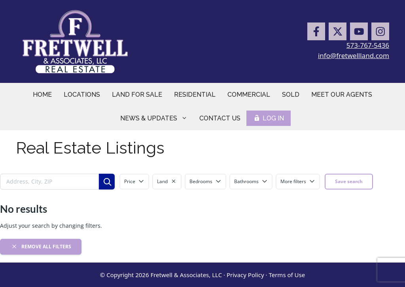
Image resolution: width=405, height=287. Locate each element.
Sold (290, 94)
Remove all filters (41, 246)
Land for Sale (137, 94)
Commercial (248, 94)
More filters (297, 181)
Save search (349, 181)
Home (42, 94)
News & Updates (156, 118)
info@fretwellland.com (353, 55)
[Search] (107, 181)
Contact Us (219, 118)
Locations (82, 94)
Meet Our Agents (341, 94)
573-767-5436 (367, 45)
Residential (195, 94)
